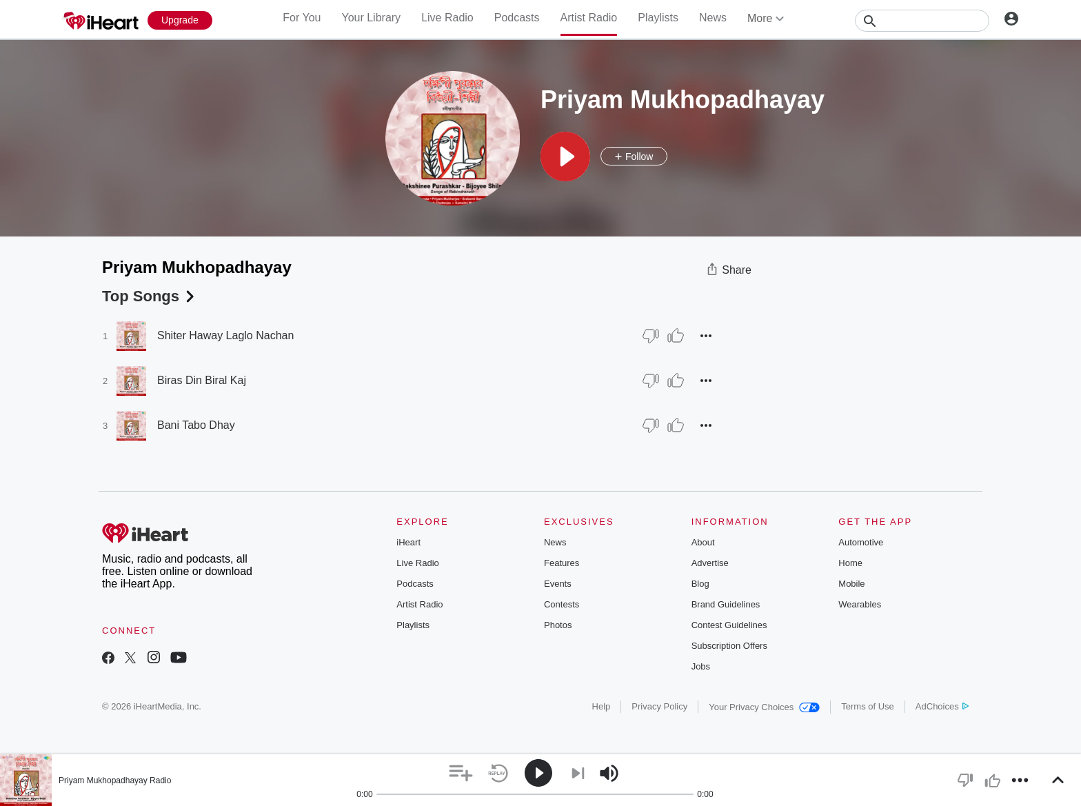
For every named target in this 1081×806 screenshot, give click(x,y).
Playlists (658, 17)
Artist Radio (589, 17)
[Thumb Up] (675, 336)
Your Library (371, 17)
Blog (700, 583)
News (713, 17)
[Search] (922, 21)
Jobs (700, 666)
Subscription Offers (729, 646)
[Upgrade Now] (180, 20)
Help (601, 706)
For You (302, 17)
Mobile (851, 583)
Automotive (860, 542)
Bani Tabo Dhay (196, 425)
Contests (561, 604)
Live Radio (447, 17)
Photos (558, 625)
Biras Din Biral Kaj (201, 380)
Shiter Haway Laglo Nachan (225, 335)
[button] (565, 156)
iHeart (408, 542)
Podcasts (517, 17)
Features (561, 563)
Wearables (859, 604)
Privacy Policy (659, 706)
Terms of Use (867, 706)
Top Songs (149, 296)
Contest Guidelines (729, 625)
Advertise (710, 563)
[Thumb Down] (650, 336)
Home (850, 563)
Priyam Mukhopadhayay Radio (115, 780)
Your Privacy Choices (764, 707)
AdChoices (942, 706)
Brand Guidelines (725, 604)
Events (558, 583)
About (703, 542)
